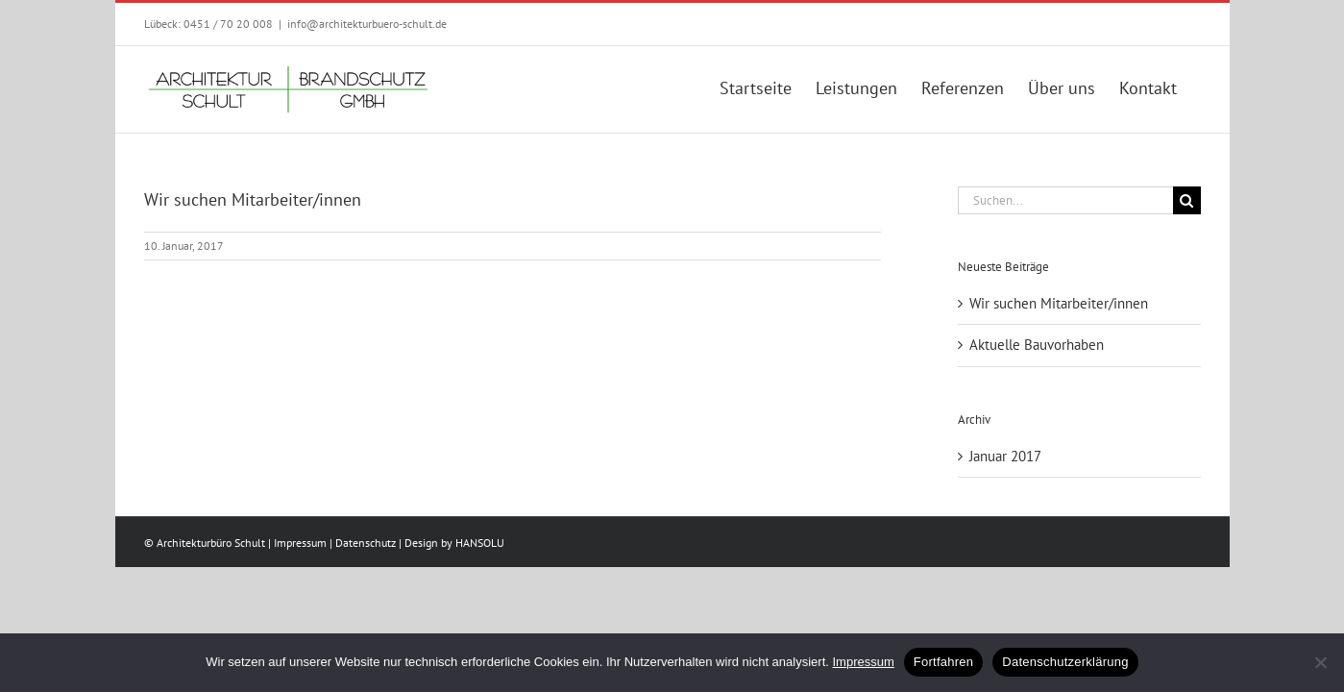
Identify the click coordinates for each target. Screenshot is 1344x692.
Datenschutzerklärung (1065, 662)
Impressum (300, 542)
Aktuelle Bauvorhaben (1036, 344)
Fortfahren (943, 662)
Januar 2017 (1005, 456)
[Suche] (1187, 200)
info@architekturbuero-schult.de (367, 23)
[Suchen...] (1065, 200)
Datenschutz (365, 542)
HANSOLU (479, 542)
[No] (1320, 662)
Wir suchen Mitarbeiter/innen (1058, 303)
